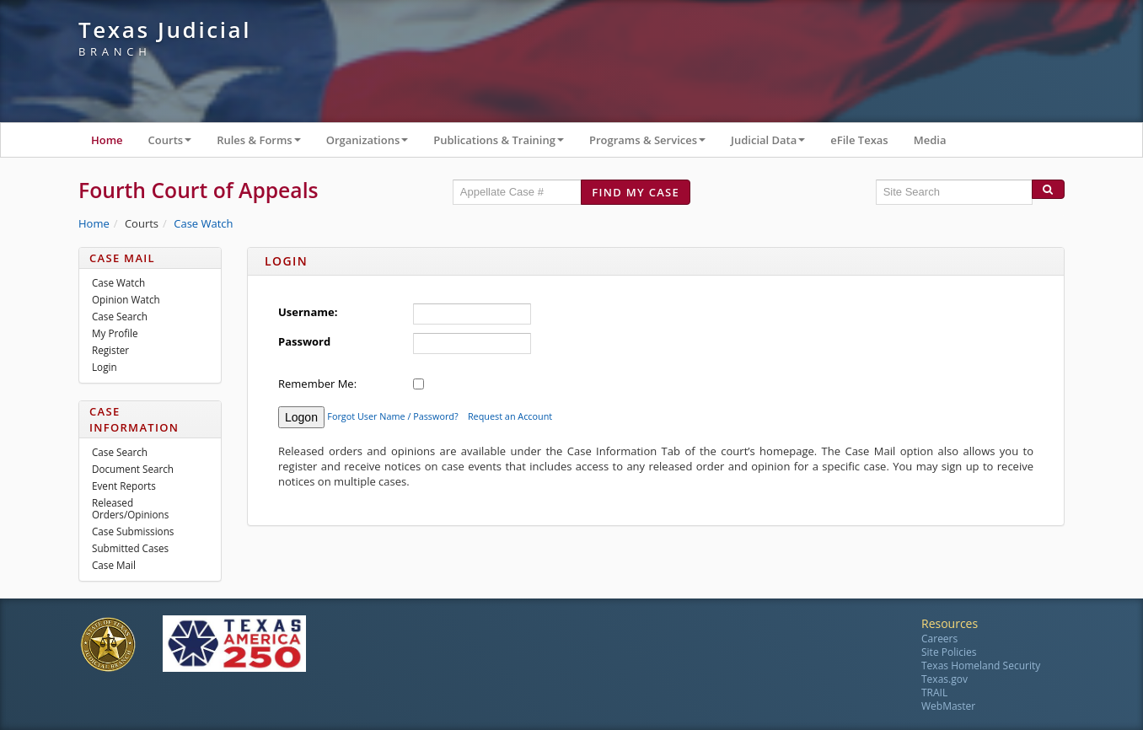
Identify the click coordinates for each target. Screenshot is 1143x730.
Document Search (133, 468)
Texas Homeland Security (980, 665)
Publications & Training (505, 144)
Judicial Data (774, 144)
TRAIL (934, 692)
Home (107, 140)
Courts (176, 144)
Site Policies (948, 652)
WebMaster (948, 706)
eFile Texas (859, 140)
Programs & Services (653, 144)
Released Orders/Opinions (130, 508)
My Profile (115, 333)
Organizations (373, 144)
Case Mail (114, 565)
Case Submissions (133, 531)
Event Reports (124, 485)
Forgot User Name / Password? (392, 416)
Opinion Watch (126, 299)
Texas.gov (944, 679)
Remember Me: (317, 383)
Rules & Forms (265, 144)
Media (930, 140)
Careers (939, 638)
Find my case (635, 192)
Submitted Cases (130, 548)
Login (104, 366)
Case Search (120, 316)
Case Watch (203, 223)
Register (110, 350)
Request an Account (510, 416)
